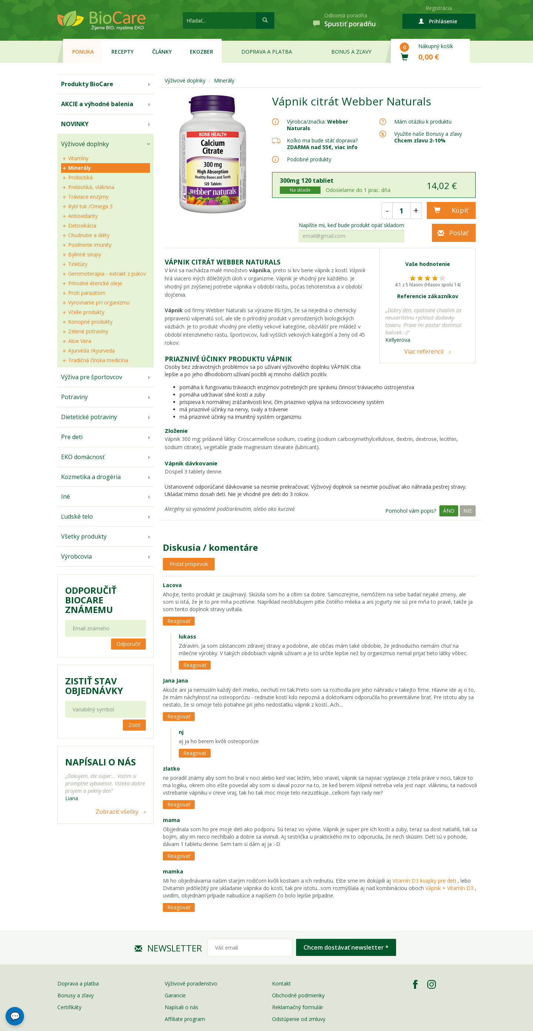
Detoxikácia (82, 225)
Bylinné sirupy (84, 254)
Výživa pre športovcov (91, 377)
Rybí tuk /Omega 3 (90, 206)
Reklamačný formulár (297, 1007)
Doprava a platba (266, 51)
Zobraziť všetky (116, 812)
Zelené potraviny (88, 331)
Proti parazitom (86, 292)
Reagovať (178, 620)
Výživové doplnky (85, 144)
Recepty (122, 51)
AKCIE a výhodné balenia (97, 104)
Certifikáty (69, 1007)
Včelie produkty (86, 312)
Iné (65, 496)
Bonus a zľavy (351, 51)
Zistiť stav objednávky (94, 685)
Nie (467, 510)
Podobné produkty (309, 159)
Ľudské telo (77, 516)
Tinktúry (77, 263)
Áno (449, 510)
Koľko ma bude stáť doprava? (322, 140)
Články (162, 51)
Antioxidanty (83, 215)
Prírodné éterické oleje (95, 283)
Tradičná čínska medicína (98, 360)
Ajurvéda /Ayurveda (91, 350)
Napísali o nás (181, 1007)
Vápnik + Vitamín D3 (450, 888)
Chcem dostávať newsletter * (346, 947)
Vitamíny (78, 158)
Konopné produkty (90, 321)
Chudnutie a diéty (89, 235)
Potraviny (74, 397)
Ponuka (83, 51)
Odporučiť (128, 643)
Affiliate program (185, 1018)
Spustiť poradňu (350, 23)
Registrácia (439, 7)
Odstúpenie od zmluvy (298, 1018)
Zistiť (134, 724)
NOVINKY (74, 124)
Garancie (175, 995)
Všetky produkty (84, 536)
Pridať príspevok (189, 563)
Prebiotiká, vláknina (91, 187)
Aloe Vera (79, 340)
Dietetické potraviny (89, 417)
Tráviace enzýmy (88, 196)
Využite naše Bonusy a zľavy (428, 137)
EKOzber (201, 51)
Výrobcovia (76, 556)
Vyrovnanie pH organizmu (99, 302)
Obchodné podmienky (298, 995)
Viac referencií (423, 351)
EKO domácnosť (83, 457)
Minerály (79, 167)
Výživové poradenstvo (191, 983)
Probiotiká (80, 177)
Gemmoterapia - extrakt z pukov (107, 273)
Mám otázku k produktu (423, 121)
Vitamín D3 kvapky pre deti (424, 880)
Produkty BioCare (87, 84)
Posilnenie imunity (89, 244)
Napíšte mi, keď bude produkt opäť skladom (351, 225)
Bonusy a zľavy (75, 995)
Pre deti (72, 437)
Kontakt (281, 983)
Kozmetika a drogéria (91, 477)
